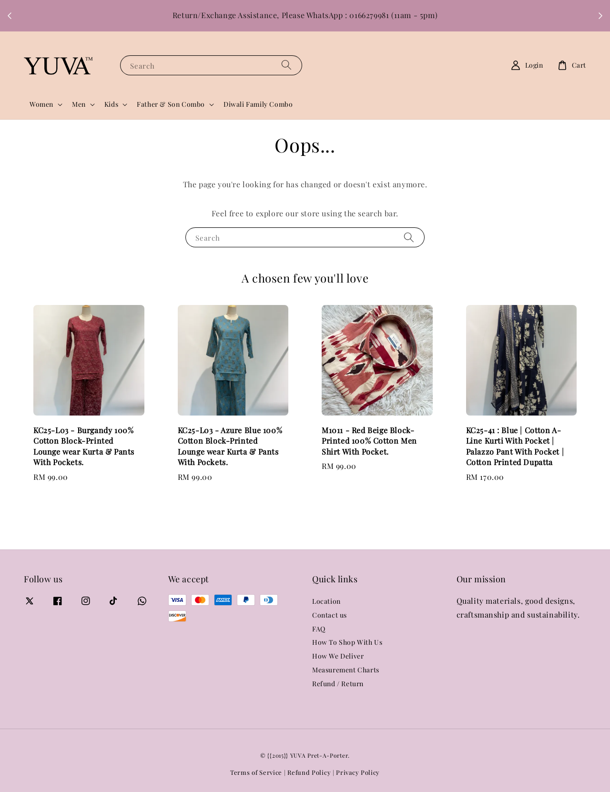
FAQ (318, 628)
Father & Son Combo (171, 104)
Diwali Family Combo (258, 104)
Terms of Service (256, 772)
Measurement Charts (345, 669)
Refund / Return (338, 683)
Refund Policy (309, 772)
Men (79, 104)
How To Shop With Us (347, 642)
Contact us (329, 614)
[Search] (286, 65)
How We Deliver (338, 655)
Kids (111, 104)
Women (41, 104)
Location (326, 601)
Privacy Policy (358, 772)
